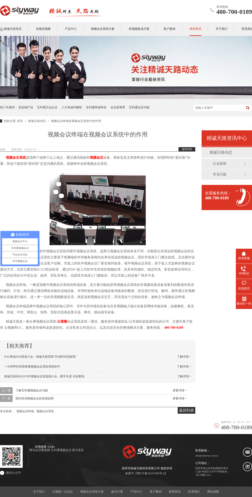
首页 (20, 121)
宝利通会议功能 (139, 107)
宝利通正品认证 (47, 107)
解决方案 (117, 491)
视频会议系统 (16, 157)
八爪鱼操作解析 (72, 107)
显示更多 (78, 450)
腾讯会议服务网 (40, 450)
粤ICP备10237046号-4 (150, 473)
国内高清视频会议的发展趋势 (35, 398)
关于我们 (39, 491)
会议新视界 (117, 107)
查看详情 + (179, 390)
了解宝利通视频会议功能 (32, 390)
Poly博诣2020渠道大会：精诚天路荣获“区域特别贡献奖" (40, 356)
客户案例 (155, 491)
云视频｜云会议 (62, 491)
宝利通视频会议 (61, 450)
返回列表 (187, 149)
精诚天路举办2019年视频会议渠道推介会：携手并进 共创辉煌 (44, 376)
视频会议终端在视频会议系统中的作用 (76, 121)
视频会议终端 (25, 411)
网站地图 (213, 491)
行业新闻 (219, 163)
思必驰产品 (25, 107)
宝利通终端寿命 (96, 107)
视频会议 (96, 157)
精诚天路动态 (37, 121)
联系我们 (194, 491)
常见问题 (219, 174)
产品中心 (136, 491)
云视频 (62, 321)
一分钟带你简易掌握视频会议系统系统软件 (32, 366)
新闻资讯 (175, 491)
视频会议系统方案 (92, 491)
